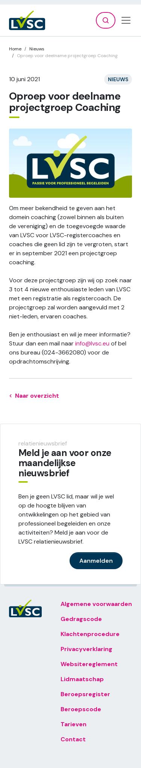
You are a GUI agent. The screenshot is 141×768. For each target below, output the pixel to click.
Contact (73, 739)
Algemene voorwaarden (96, 604)
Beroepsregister (85, 694)
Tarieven (73, 724)
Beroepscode (81, 709)
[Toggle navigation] (126, 20)
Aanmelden (96, 561)
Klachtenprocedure (90, 634)
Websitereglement (89, 664)
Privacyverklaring (86, 649)
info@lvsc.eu (92, 343)
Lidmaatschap (82, 679)
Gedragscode (81, 619)
